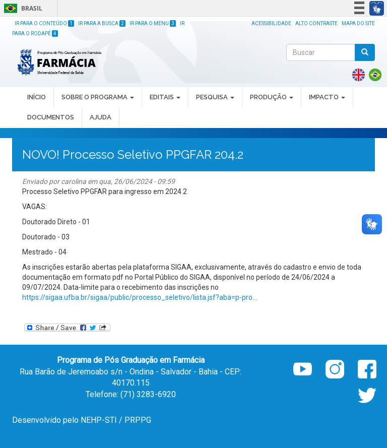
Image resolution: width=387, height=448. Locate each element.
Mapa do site (358, 23)
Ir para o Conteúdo (44, 23)
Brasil (21, 8)
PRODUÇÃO (271, 97)
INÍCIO (36, 97)
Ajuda (100, 117)
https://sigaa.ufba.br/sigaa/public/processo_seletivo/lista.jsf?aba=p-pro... (139, 297)
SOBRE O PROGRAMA (97, 97)
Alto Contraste (316, 23)
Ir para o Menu (153, 23)
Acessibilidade (271, 23)
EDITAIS (165, 97)
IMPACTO (327, 97)
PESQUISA (215, 97)
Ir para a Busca (101, 23)
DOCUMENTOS (50, 117)
